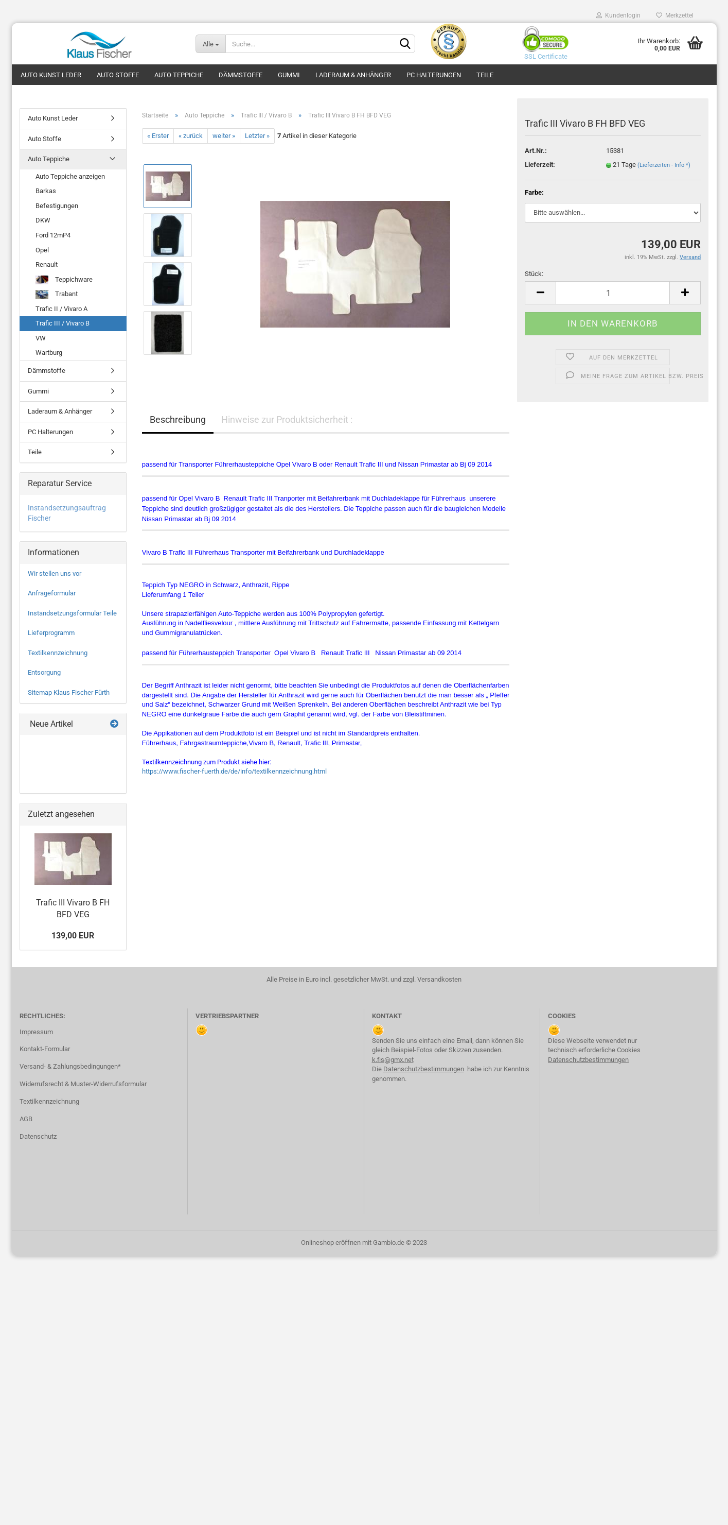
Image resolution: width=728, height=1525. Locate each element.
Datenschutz (38, 1136)
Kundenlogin (618, 15)
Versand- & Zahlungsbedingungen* (70, 1066)
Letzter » (257, 136)
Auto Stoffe (118, 75)
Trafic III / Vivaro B (62, 323)
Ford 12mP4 (52, 235)
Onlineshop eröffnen (331, 1242)
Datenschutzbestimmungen (423, 1069)
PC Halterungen (433, 75)
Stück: (534, 274)
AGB (26, 1119)
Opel (42, 250)
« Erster (158, 136)
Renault (46, 264)
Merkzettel (675, 15)
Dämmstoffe (240, 75)
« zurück (191, 136)
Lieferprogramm (51, 633)
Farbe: (534, 192)
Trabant (56, 294)
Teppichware (64, 280)
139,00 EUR (72, 935)
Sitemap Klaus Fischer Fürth (69, 692)
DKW (42, 220)
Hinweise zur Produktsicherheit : (286, 419)
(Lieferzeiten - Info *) (663, 165)
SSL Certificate (542, 56)
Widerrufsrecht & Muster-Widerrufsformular (83, 1084)
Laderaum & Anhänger (353, 75)
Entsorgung (44, 672)
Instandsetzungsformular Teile (72, 613)
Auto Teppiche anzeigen (70, 176)
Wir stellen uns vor (54, 573)
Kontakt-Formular (45, 1049)
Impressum (36, 1032)
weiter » (223, 136)
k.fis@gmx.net (393, 1060)
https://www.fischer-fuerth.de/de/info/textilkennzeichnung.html (234, 771)
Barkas (45, 191)
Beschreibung (178, 419)
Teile (484, 75)
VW (40, 338)
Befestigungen (56, 206)
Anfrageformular (52, 593)
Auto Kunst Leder (51, 75)
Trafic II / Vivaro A (61, 309)
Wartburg (48, 352)
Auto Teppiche (178, 75)
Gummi (289, 75)
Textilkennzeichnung (57, 653)
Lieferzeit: (540, 164)
